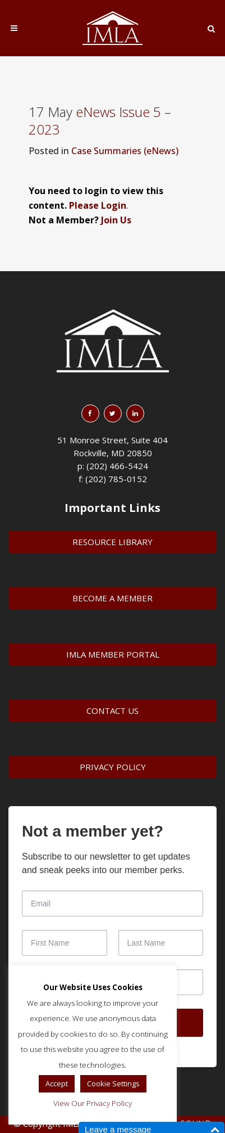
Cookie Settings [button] (113, 1083)
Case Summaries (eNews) (124, 151)
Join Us (116, 220)
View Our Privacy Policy (92, 1103)
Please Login (97, 205)
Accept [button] (56, 1083)
